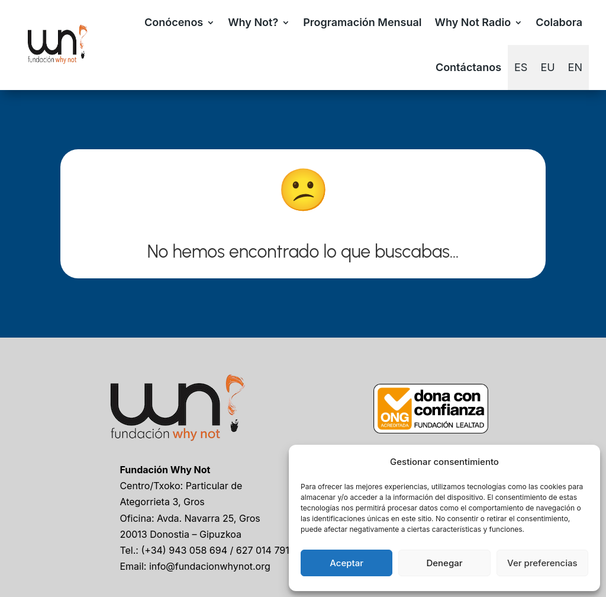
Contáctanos (468, 67)
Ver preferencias (542, 563)
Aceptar (346, 563)
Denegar (444, 563)
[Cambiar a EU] (547, 67)
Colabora (559, 22)
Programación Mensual (362, 22)
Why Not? (253, 22)
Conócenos (173, 22)
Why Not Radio (473, 22)
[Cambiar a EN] (575, 67)
